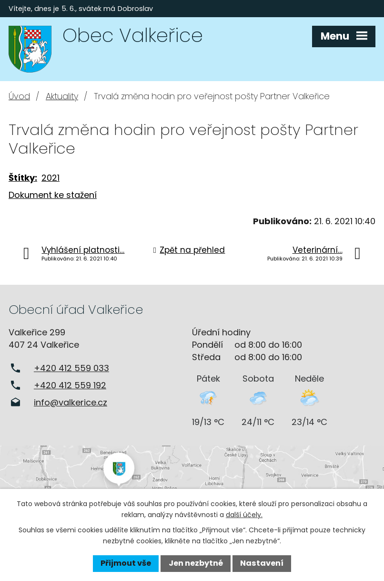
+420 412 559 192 (70, 385)
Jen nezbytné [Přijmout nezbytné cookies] (196, 563)
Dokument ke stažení (53, 195)
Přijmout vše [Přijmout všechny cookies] (126, 563)
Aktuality (62, 96)
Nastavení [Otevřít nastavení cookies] (261, 563)
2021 (50, 178)
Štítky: (23, 178)
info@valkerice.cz (70, 402)
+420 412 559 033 (71, 368)
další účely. (244, 514)
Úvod (19, 96)
